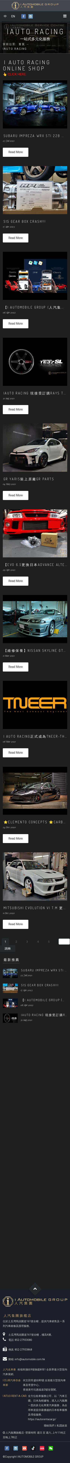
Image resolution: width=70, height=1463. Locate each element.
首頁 (22, 44)
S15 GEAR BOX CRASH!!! (25, 221)
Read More (15, 152)
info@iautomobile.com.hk (30, 1359)
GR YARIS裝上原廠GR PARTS (29, 479)
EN (13, 16)
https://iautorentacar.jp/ (42, 1419)
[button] (51, 1448)
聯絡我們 (49, 1425)
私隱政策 (62, 1425)
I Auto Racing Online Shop (27, 65)
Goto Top (35, 1289)
